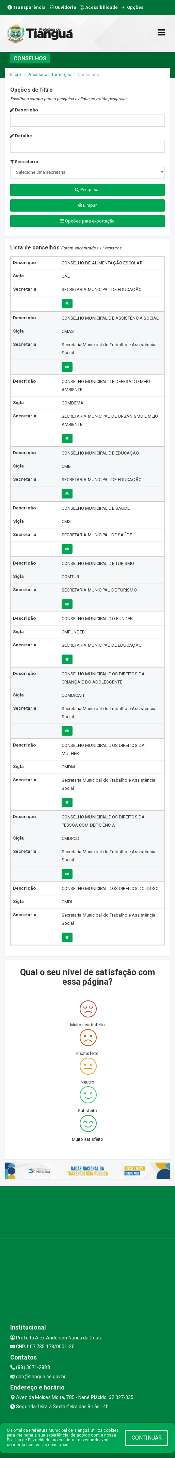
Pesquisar (87, 189)
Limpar (87, 205)
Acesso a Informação (49, 74)
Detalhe (21, 135)
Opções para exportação (87, 221)
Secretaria (24, 161)
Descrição (24, 109)
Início (15, 74)
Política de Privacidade (28, 1440)
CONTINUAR (147, 1437)
